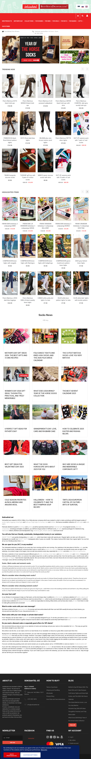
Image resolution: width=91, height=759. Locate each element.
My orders (73, 740)
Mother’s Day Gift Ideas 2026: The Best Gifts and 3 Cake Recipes (16, 355)
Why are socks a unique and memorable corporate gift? (73, 466)
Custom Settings (30, 755)
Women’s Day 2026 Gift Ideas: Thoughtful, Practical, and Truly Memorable (77, 711)
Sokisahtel (31, 738)
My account (87, 16)
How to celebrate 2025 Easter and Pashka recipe (73, 431)
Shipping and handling (53, 690)
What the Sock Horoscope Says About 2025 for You (44, 466)
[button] (87, 191)
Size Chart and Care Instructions (55, 699)
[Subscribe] (12, 742)
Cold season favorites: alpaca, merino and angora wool (15, 502)
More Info (44, 750)
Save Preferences (12, 754)
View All (45, 320)
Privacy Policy (50, 696)
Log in (71, 737)
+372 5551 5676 (32, 699)
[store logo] (31, 6)
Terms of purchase (51, 687)
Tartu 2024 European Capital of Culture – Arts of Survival (72, 502)
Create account (74, 743)
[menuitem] (8, 21)
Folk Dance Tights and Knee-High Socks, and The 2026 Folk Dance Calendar (78, 696)
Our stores (6, 26)
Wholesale (49, 693)
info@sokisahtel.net (33, 704)
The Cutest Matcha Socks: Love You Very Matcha (72, 355)
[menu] (45, 23)
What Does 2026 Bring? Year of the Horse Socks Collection (45, 393)
